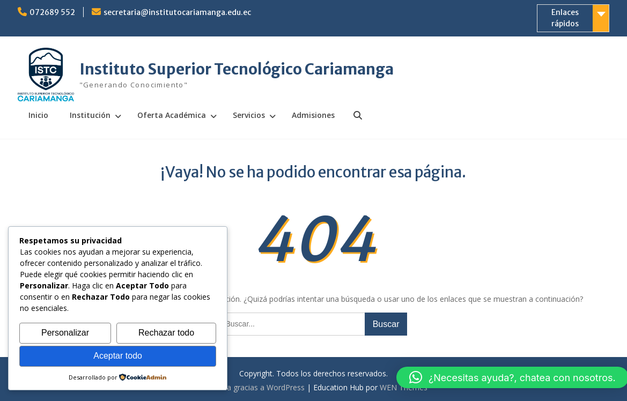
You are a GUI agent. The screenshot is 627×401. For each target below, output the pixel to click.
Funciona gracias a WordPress (252, 387)
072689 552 (52, 12)
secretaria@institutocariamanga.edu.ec (177, 12)
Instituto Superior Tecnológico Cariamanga (236, 69)
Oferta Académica (171, 115)
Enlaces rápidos (565, 18)
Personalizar (65, 332)
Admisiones (313, 115)
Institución (90, 115)
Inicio (38, 115)
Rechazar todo (166, 332)
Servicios (249, 115)
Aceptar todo (117, 355)
